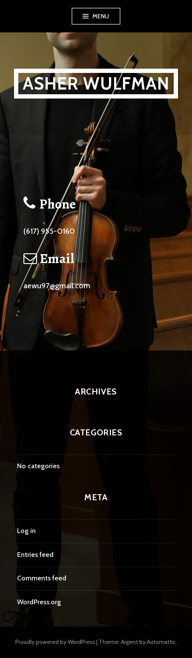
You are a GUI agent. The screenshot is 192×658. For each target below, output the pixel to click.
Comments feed (41, 578)
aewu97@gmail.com (56, 285)
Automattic (161, 642)
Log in (26, 531)
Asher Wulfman (96, 83)
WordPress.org (39, 602)
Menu (100, 16)
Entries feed (35, 555)
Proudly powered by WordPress (55, 642)
